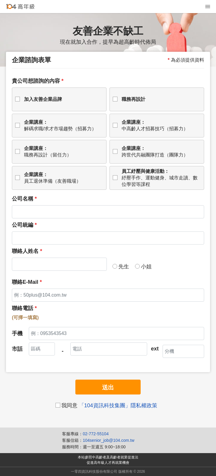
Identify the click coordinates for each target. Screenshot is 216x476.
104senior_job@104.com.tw (108, 440)
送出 (108, 387)
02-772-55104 (96, 433)
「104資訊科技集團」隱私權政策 (118, 405)
